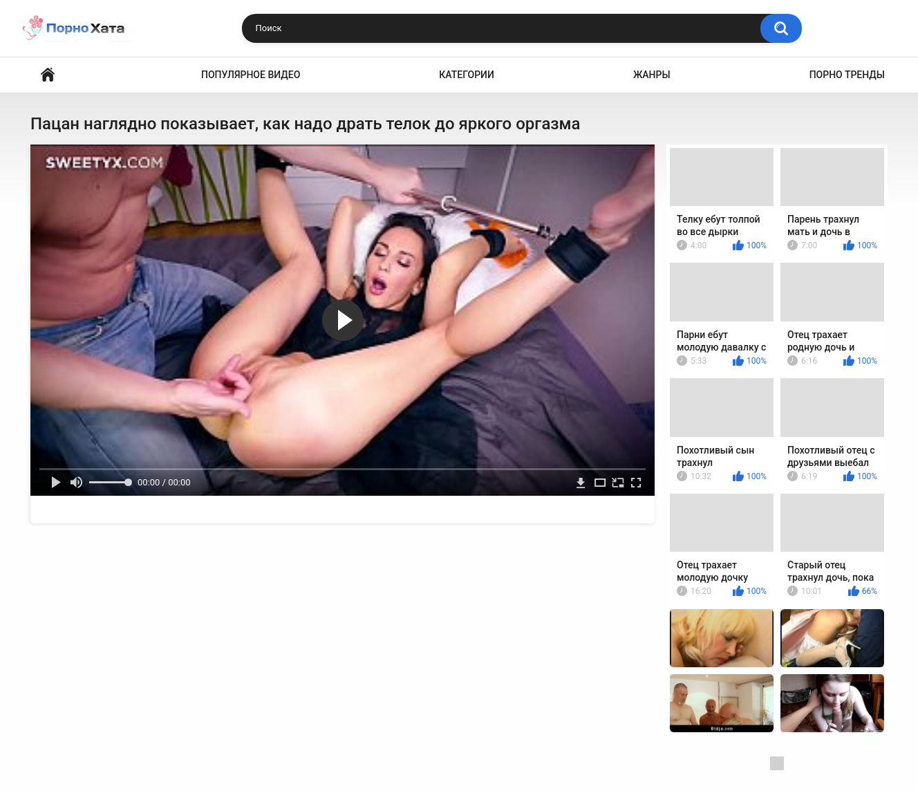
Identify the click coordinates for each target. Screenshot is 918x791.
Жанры (652, 74)
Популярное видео (250, 74)
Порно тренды (847, 74)
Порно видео (47, 75)
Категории (466, 74)
